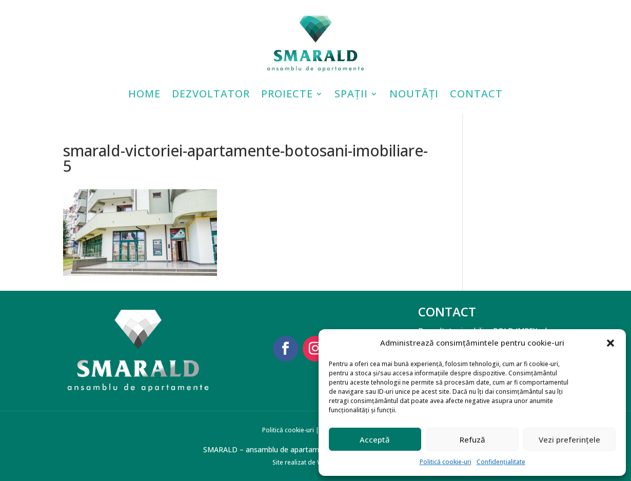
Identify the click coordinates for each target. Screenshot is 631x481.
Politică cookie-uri (445, 461)
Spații (351, 94)
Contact (476, 94)
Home (144, 94)
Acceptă (375, 439)
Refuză (472, 439)
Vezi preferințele (569, 439)
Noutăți (414, 94)
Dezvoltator (211, 94)
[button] (610, 343)
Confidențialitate (501, 461)
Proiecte (287, 94)
